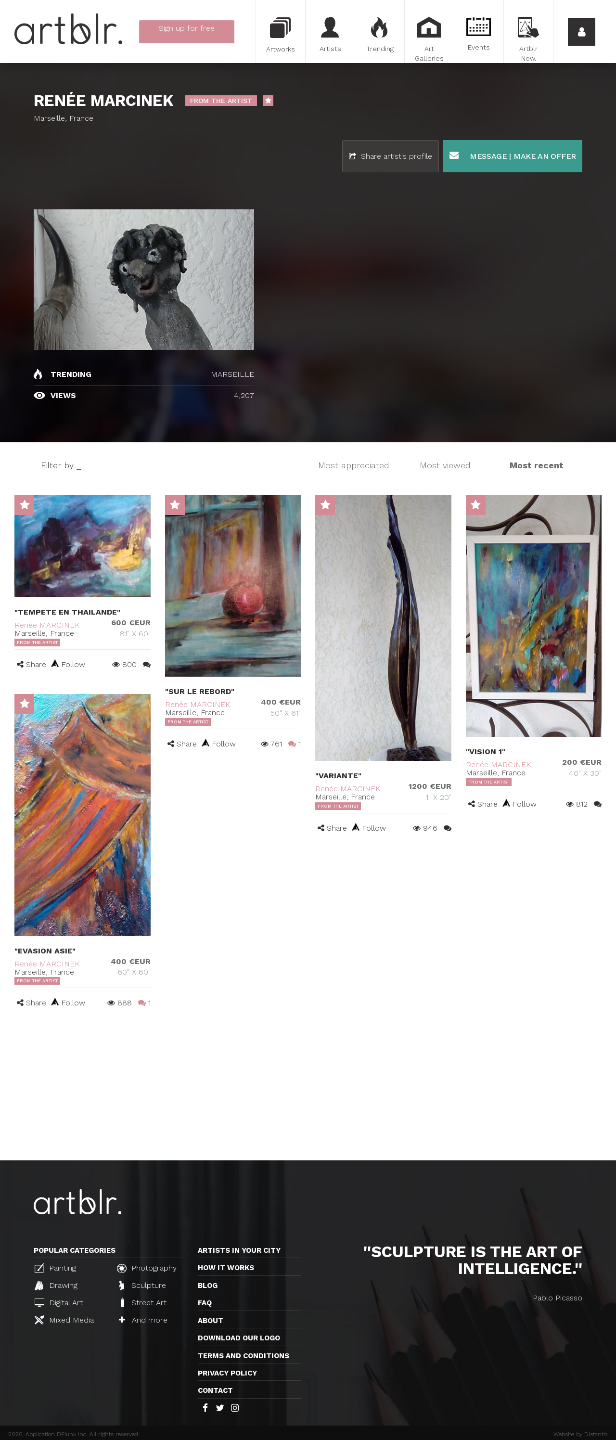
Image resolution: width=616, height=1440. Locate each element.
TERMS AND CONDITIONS (243, 1355)
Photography (147, 1268)
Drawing (56, 1285)
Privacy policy (227, 1373)
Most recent (537, 465)
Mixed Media (64, 1319)
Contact (215, 1390)
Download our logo (239, 1338)
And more (143, 1319)
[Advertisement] (308, 1088)
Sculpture (142, 1285)
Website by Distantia (580, 1434)
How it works (226, 1267)
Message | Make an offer (512, 156)
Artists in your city (239, 1250)
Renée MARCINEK (46, 625)
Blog (208, 1285)
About (210, 1320)
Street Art (143, 1302)
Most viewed (445, 465)
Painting (55, 1268)
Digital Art (59, 1302)
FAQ (205, 1303)
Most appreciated (353, 465)
